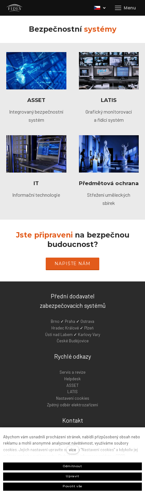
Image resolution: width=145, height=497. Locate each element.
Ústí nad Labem (59, 334)
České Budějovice (73, 340)
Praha (70, 321)
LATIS (109, 100)
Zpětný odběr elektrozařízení (72, 404)
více (72, 449)
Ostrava (87, 321)
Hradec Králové (65, 327)
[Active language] (100, 8)
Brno (55, 321)
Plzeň (89, 327)
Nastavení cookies (72, 398)
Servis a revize (72, 372)
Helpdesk (72, 378)
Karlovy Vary (89, 334)
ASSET (36, 100)
